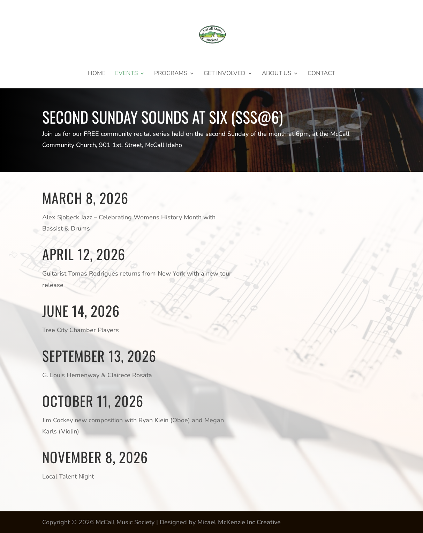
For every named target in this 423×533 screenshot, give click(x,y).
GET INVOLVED (225, 74)
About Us (276, 74)
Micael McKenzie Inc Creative (239, 522)
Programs (170, 74)
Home (97, 74)
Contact (321, 74)
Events (126, 74)
